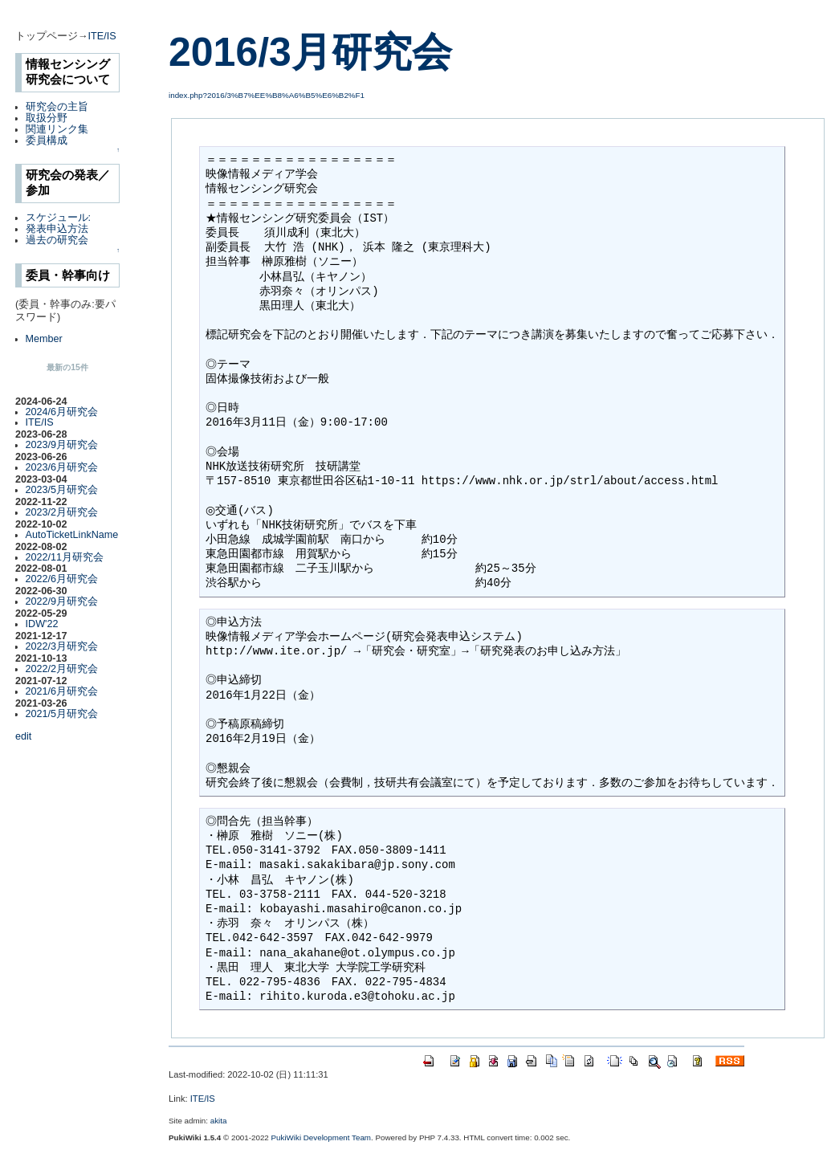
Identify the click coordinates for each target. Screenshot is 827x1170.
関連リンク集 (57, 129)
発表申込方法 (57, 228)
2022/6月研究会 (62, 579)
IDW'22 (42, 624)
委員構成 (46, 140)
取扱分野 (46, 118)
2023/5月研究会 (62, 489)
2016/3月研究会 (310, 52)
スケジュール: (59, 217)
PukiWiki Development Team (321, 1137)
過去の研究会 (57, 240)
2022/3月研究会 (62, 646)
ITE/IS (102, 36)
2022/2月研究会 (62, 669)
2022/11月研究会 (65, 557)
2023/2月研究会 (62, 512)
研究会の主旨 (57, 106)
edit (23, 736)
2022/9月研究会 (62, 601)
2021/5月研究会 (62, 714)
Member (44, 338)
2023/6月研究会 (62, 467)
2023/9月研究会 (62, 444)
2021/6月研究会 (62, 691)
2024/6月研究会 (62, 412)
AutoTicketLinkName (72, 534)
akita (218, 1120)
